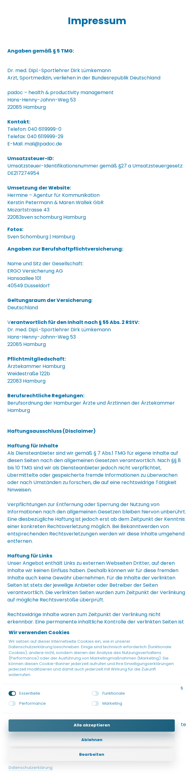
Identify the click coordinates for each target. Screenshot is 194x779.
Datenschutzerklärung (31, 767)
